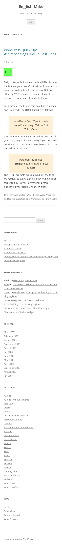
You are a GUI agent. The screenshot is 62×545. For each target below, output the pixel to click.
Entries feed (10, 511)
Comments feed (12, 515)
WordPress (33, 194)
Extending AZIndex (13, 419)
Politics (7, 447)
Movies (7, 443)
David (7, 292)
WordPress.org (11, 518)
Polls (6, 451)
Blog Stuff (9, 403)
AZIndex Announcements (16, 399)
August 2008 (10, 347)
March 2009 (9, 332)
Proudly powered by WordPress (18, 539)
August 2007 (10, 371)
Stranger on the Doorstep (16, 244)
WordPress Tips (47, 194)
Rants (7, 455)
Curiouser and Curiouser (16, 415)
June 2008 (8, 355)
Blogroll (7, 407)
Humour (8, 431)
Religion (8, 459)
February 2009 (11, 336)
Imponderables (11, 435)
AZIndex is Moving (13, 248)
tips (28, 198)
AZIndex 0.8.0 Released (15, 252)
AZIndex (8, 395)
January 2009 (10, 340)
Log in (7, 507)
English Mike (31, 6)
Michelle (8, 308)
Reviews (8, 463)
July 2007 (8, 375)
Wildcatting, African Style (25, 280)
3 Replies (8, 61)
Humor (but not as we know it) (19, 427)
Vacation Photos (12, 475)
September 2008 (12, 344)
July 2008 (8, 351)
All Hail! (7, 240)
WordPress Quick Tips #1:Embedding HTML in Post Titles (30, 52)
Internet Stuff (10, 439)
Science (7, 467)
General (8, 423)
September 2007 (12, 367)
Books (7, 411)
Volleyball (8, 479)
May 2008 (8, 359)
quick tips (20, 198)
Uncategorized (11, 471)
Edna (6, 284)
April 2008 (9, 363)
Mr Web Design (11, 300)
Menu (31, 22)
